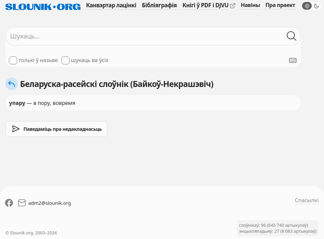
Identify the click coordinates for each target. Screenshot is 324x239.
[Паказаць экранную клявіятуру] (293, 60)
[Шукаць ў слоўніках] (292, 36)
